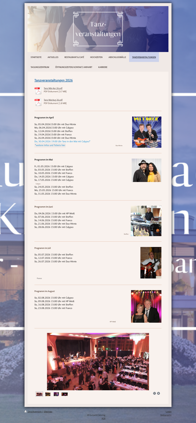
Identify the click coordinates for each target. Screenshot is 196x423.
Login (169, 411)
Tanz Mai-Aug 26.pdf (53, 99)
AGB (103, 418)
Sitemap (48, 411)
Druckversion (33, 411)
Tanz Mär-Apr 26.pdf (53, 88)
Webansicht (166, 415)
